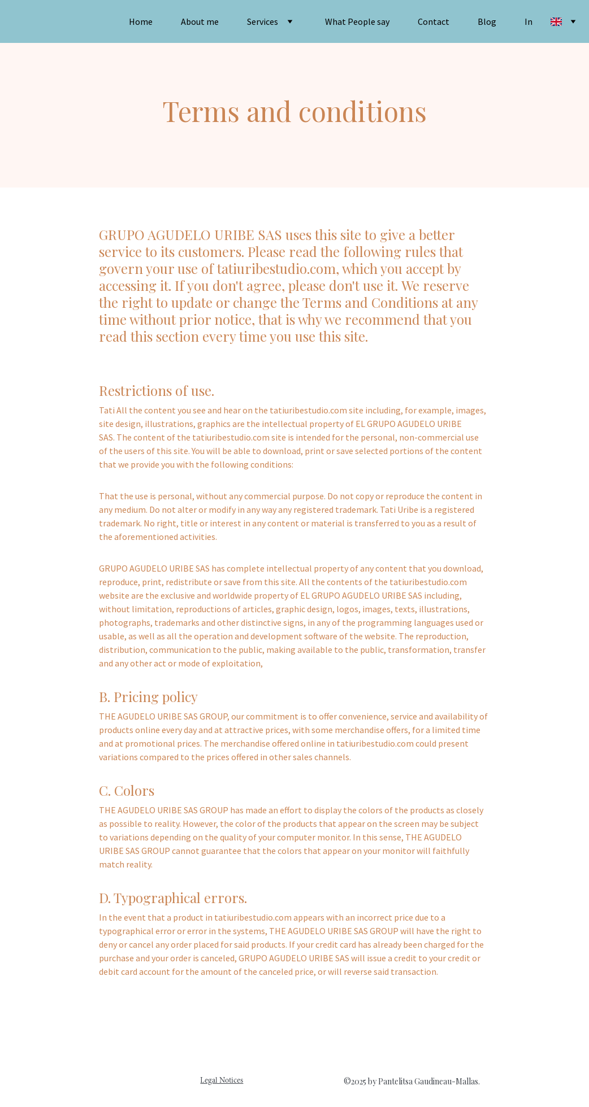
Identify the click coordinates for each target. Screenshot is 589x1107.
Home (141, 21)
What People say (357, 21)
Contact (433, 21)
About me (200, 21)
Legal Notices (221, 1081)
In (528, 21)
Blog (487, 21)
